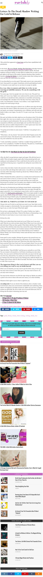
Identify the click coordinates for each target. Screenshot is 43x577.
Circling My (8, 76)
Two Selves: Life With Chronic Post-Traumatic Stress (28, 541)
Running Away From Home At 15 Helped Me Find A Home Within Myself (27, 496)
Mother (14, 76)
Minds (3, 7)
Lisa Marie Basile (7, 53)
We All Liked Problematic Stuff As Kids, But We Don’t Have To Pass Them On (28, 479)
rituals (14, 316)
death (32, 316)
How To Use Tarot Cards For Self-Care (24, 550)
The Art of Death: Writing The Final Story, (20, 69)
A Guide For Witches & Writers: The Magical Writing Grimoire (28, 534)
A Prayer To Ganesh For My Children (11, 302)
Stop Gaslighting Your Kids (22, 486)
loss (36, 316)
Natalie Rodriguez (18, 515)
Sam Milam (17, 488)
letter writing (21, 316)
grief (5, 316)
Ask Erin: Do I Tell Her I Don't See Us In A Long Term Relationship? (28, 504)
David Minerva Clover (18, 482)
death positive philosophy (14, 193)
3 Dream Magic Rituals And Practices (24, 558)
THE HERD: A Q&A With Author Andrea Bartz (11, 447)
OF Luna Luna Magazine (15, 53)
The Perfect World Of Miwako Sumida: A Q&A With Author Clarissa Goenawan (20, 405)
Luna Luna (20, 62)
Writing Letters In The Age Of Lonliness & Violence (15, 298)
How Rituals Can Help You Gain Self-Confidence (23, 152)
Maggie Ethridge (17, 498)
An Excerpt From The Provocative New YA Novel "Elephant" (15, 363)
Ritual (9, 316)
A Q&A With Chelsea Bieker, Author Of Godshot (12, 426)
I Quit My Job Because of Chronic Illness (25, 525)
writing (28, 316)
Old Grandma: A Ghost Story (9, 300)
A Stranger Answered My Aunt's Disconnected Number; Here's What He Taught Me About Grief (20, 469)
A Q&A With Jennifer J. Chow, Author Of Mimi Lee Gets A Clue (16, 384)
